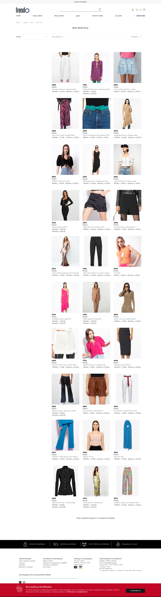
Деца (78, 16)
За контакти (47, 567)
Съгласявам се (135, 591)
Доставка (22, 565)
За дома (118, 16)
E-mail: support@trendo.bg (108, 563)
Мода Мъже (59, 16)
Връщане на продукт (26, 567)
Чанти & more (97, 16)
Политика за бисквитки (50, 565)
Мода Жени (37, 16)
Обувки (25, 22)
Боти (32, 22)
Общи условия (48, 561)
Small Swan (39, 22)
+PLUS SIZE (140, 16)
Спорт (18, 16)
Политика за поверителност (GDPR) (54, 563)
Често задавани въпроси (27, 561)
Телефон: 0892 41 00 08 (108, 561)
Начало (18, 22)
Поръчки (22, 563)
